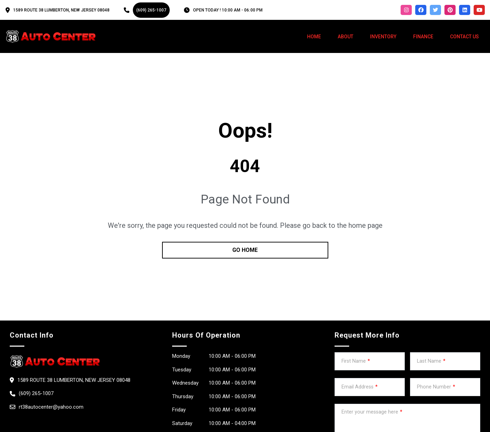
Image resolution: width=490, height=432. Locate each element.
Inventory (383, 36)
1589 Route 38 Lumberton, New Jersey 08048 (61, 10)
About (345, 36)
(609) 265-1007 (151, 10)
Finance (423, 36)
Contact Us (464, 36)
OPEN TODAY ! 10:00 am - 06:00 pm (228, 10)
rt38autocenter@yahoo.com (51, 407)
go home (245, 250)
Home (314, 36)
